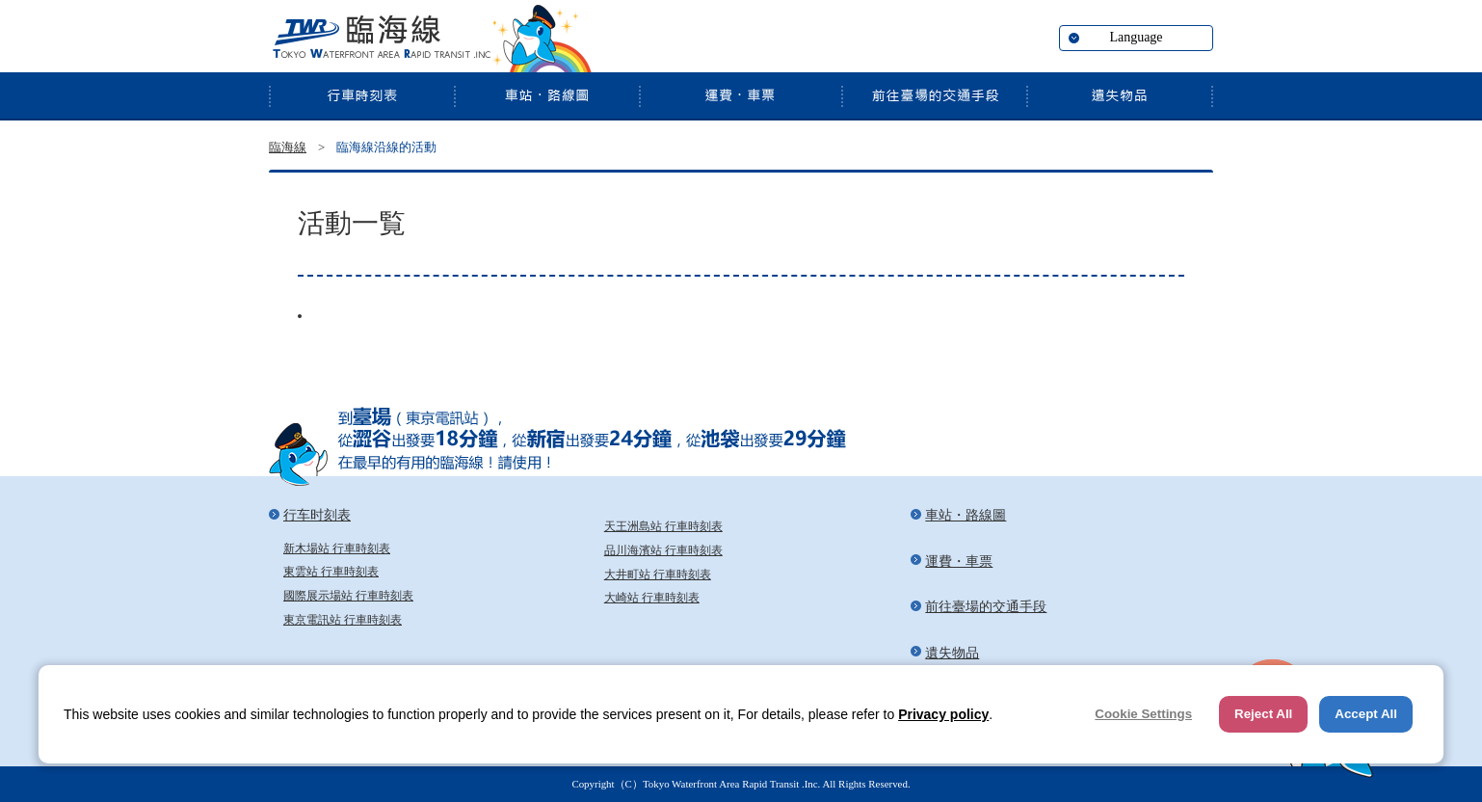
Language (1135, 37)
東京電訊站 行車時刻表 (342, 620)
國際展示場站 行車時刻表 (348, 595)
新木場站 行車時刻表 (336, 548)
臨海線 (379, 38)
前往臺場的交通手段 (933, 95)
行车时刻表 (361, 95)
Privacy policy (943, 714)
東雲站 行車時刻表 (331, 571)
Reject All (1263, 714)
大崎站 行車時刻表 (652, 597)
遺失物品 (1119, 95)
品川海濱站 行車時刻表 (663, 550)
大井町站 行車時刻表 (657, 574)
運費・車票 (740, 95)
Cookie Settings (1143, 714)
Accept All (1366, 714)
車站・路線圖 (546, 95)
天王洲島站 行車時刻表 (663, 526)
